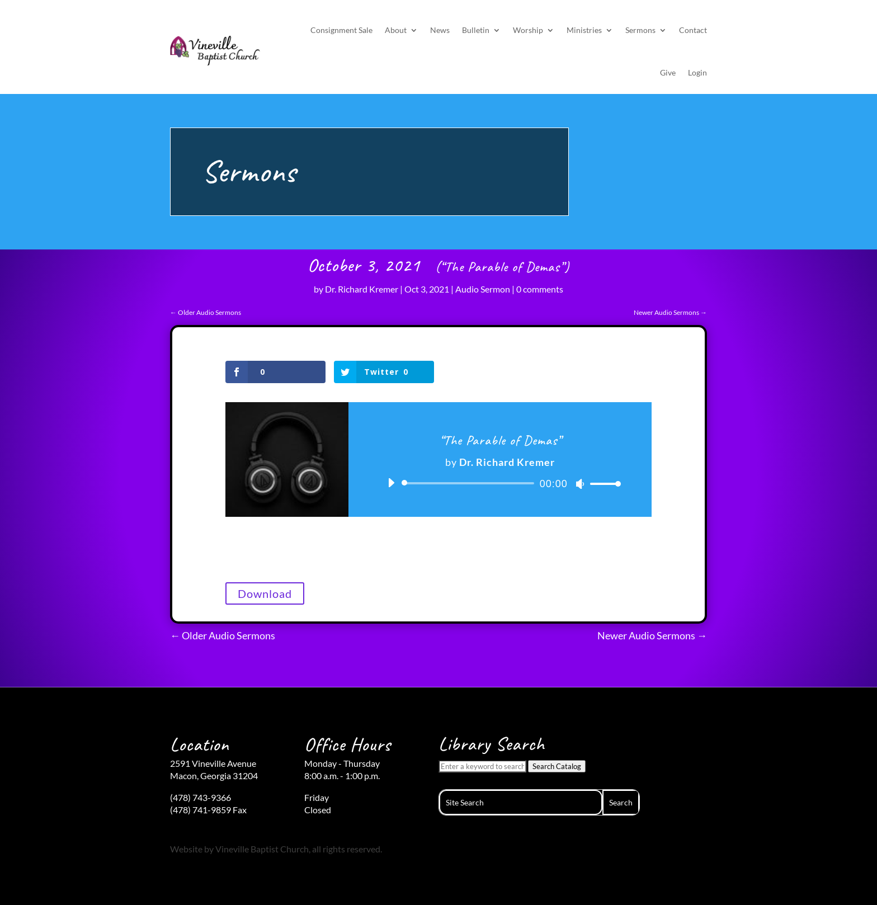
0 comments (539, 289)
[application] (500, 483)
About (396, 30)
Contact (693, 30)
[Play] (391, 483)
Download (265, 593)
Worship (528, 30)
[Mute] (580, 484)
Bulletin (475, 30)
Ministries (584, 30)
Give (668, 72)
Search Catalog (556, 766)
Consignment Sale (341, 30)
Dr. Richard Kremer (361, 289)
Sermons (640, 30)
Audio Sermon (482, 289)
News (440, 30)
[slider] (470, 483)
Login (697, 72)
